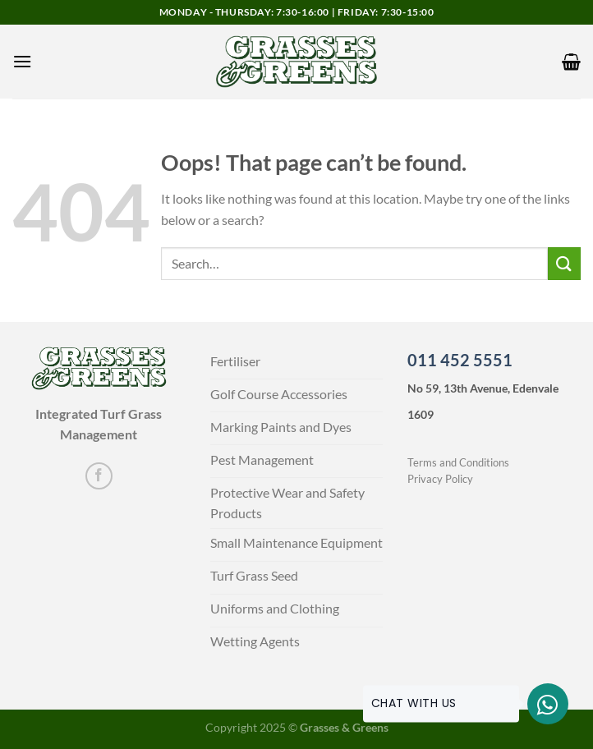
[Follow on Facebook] (99, 475)
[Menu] (22, 61)
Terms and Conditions (458, 462)
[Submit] (564, 263)
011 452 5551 (460, 360)
